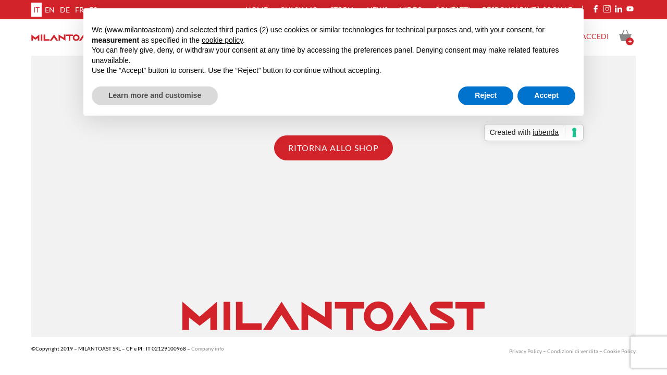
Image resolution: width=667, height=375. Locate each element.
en (50, 9)
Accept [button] (546, 95)
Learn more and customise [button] (154, 95)
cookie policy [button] (222, 40)
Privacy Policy (525, 351)
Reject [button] (486, 95)
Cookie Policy (619, 351)
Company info (207, 348)
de (65, 9)
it (36, 9)
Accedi (595, 36)
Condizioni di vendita (572, 351)
